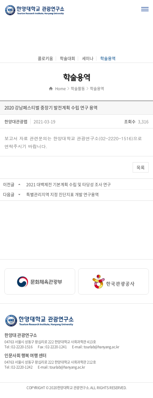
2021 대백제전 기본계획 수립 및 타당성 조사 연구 (68, 184)
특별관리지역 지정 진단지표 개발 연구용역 (62, 194)
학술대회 (67, 58)
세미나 (87, 58)
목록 (140, 167)
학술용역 (108, 58)
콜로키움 (45, 58)
